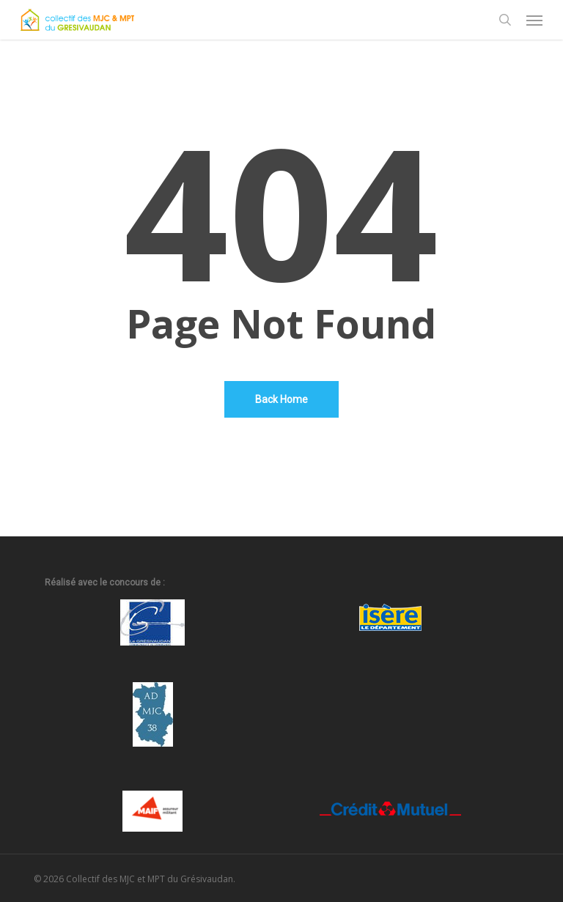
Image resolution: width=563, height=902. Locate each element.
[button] (534, 19)
